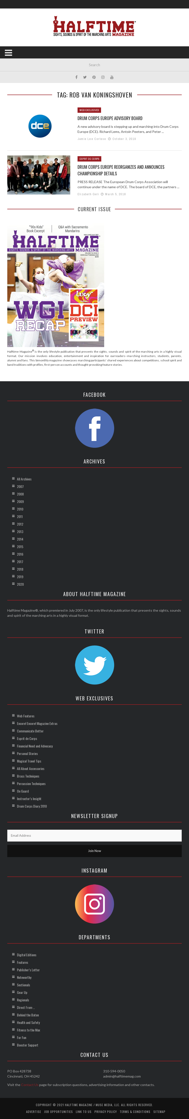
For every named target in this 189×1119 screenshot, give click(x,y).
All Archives (24, 478)
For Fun (21, 1037)
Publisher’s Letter (28, 969)
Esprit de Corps (89, 159)
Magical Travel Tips (29, 760)
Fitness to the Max (28, 1029)
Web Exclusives (89, 110)
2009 (20, 501)
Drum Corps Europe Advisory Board (110, 118)
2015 (20, 546)
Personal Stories (27, 753)
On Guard (23, 791)
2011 (20, 516)
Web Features (25, 715)
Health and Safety (28, 1022)
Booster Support (27, 1044)
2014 (20, 539)
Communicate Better (30, 730)
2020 (20, 584)
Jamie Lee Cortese (92, 139)
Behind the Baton (28, 1014)
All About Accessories (30, 768)
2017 (20, 561)
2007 (20, 486)
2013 (20, 531)
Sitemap (159, 1112)
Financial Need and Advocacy (35, 745)
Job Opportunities (58, 1112)
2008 (20, 493)
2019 (20, 576)
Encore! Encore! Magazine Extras (37, 723)
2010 (20, 508)
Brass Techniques (28, 775)
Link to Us (84, 1112)
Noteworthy (24, 977)
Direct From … (26, 1007)
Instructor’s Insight (29, 798)
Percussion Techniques (31, 783)
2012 (20, 524)
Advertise (33, 1112)
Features (22, 962)
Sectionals (23, 984)
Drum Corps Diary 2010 (32, 806)
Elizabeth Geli (88, 194)
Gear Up (22, 992)
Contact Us (30, 1085)
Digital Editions (26, 954)
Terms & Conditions (135, 1112)
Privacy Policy (105, 1112)
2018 (20, 569)
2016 (20, 554)
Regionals (23, 999)
